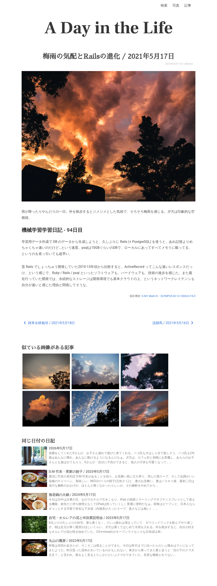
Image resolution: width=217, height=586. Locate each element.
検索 (164, 5)
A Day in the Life (108, 28)
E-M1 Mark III (150, 296)
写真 (175, 5)
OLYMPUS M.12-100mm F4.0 (177, 296)
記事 (187, 5)
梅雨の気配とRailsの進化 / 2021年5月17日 (108, 56)
